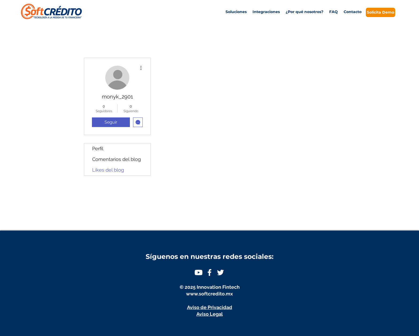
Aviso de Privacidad (209, 307)
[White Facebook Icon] (209, 272)
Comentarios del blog (116, 159)
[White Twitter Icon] (220, 272)
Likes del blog (108, 170)
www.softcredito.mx (209, 294)
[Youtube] (198, 272)
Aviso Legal (209, 314)
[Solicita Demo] (380, 12)
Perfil (97, 148)
